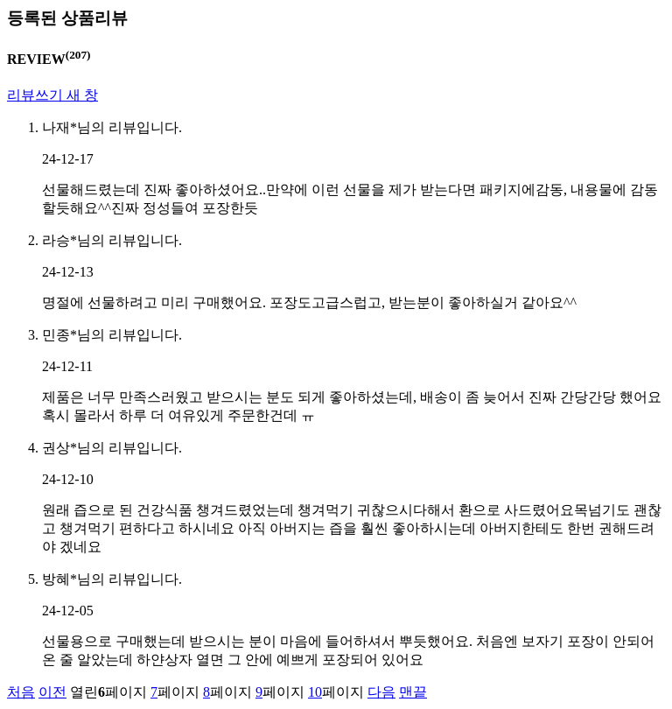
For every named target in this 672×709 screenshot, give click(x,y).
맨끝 (413, 691)
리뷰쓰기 (52, 95)
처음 (21, 691)
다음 (382, 691)
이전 (52, 691)
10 (315, 691)
